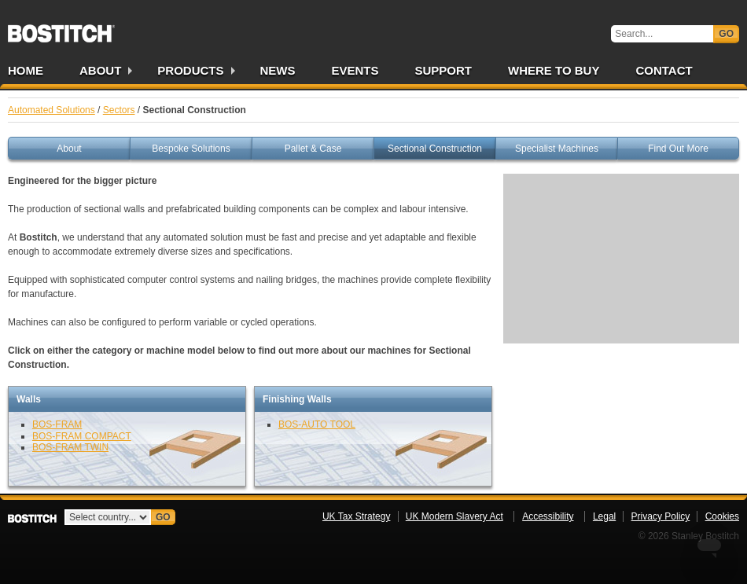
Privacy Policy (660, 516)
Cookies (722, 516)
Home (25, 70)
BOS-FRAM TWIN (70, 447)
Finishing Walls (297, 399)
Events (355, 70)
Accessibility (547, 516)
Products (190, 70)
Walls (29, 399)
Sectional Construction (435, 148)
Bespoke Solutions (191, 148)
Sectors (119, 110)
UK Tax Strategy (356, 516)
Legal (604, 516)
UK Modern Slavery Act (454, 516)
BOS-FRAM (57, 424)
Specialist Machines (556, 148)
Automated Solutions (51, 110)
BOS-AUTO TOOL (316, 424)
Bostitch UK (61, 28)
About (100, 70)
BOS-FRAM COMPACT (81, 436)
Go (726, 33)
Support (444, 70)
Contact (663, 70)
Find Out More (678, 148)
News (278, 70)
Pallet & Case (313, 148)
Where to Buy (553, 70)
